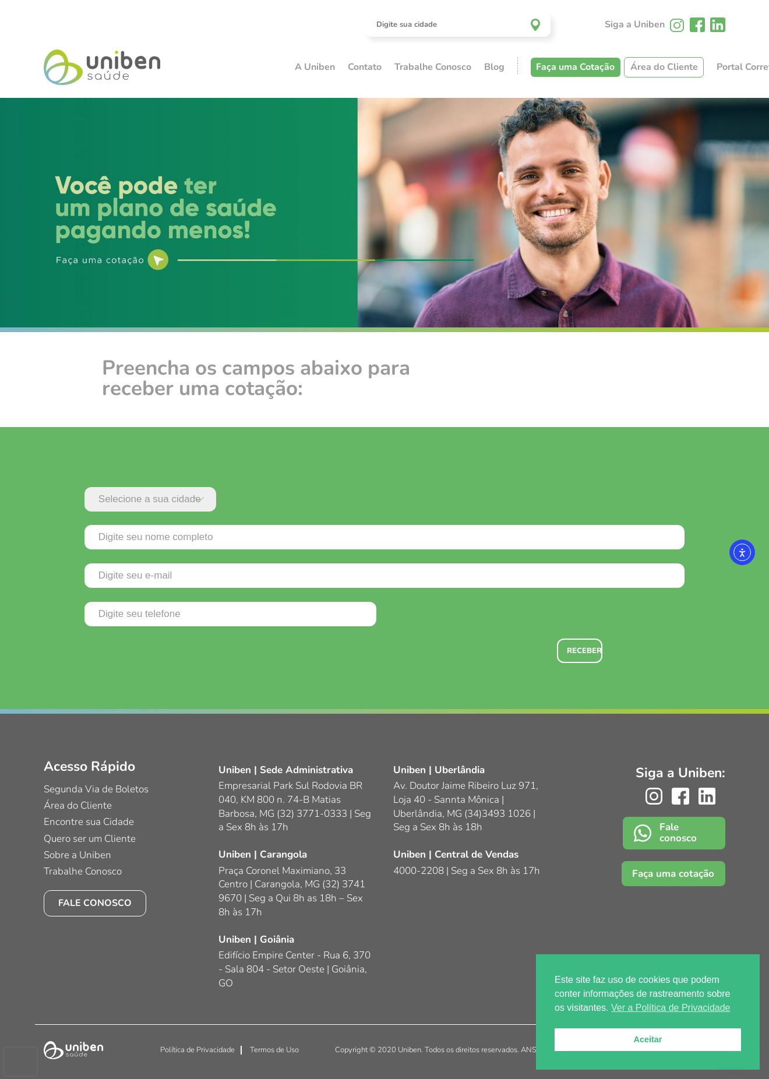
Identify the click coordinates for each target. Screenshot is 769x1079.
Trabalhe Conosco (432, 67)
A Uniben (315, 67)
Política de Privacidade (197, 1050)
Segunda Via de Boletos (96, 789)
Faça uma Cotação (575, 67)
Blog (494, 67)
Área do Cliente (664, 67)
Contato (365, 67)
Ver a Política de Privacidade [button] (671, 1008)
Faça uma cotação (673, 873)
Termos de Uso (274, 1050)
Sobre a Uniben (77, 855)
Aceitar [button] (648, 1039)
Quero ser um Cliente (90, 838)
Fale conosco (95, 903)
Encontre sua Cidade (89, 821)
